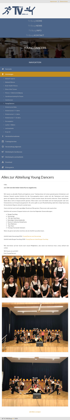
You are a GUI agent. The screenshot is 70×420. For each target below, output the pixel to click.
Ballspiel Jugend (9, 78)
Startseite (6, 69)
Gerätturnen (8, 100)
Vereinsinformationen (10, 136)
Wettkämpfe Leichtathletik (12, 157)
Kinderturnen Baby (10, 107)
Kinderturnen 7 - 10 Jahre (12, 118)
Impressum (53, 1)
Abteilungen (7, 74)
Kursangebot (8, 121)
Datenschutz (64, 1)
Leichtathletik (8, 128)
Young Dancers (8, 103)
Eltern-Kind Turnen (10, 89)
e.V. (13, 418)
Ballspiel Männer (9, 82)
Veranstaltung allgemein (11, 147)
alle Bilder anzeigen (35, 412)
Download (6, 162)
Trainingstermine (8, 141)
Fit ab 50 (6, 132)
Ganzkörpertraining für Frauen (13, 96)
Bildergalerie (7, 167)
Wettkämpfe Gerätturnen (11, 152)
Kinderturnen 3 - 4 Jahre (11, 110)
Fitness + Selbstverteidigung (13, 93)
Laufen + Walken (9, 125)
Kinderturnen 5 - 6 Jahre (11, 114)
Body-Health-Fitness (10, 85)
